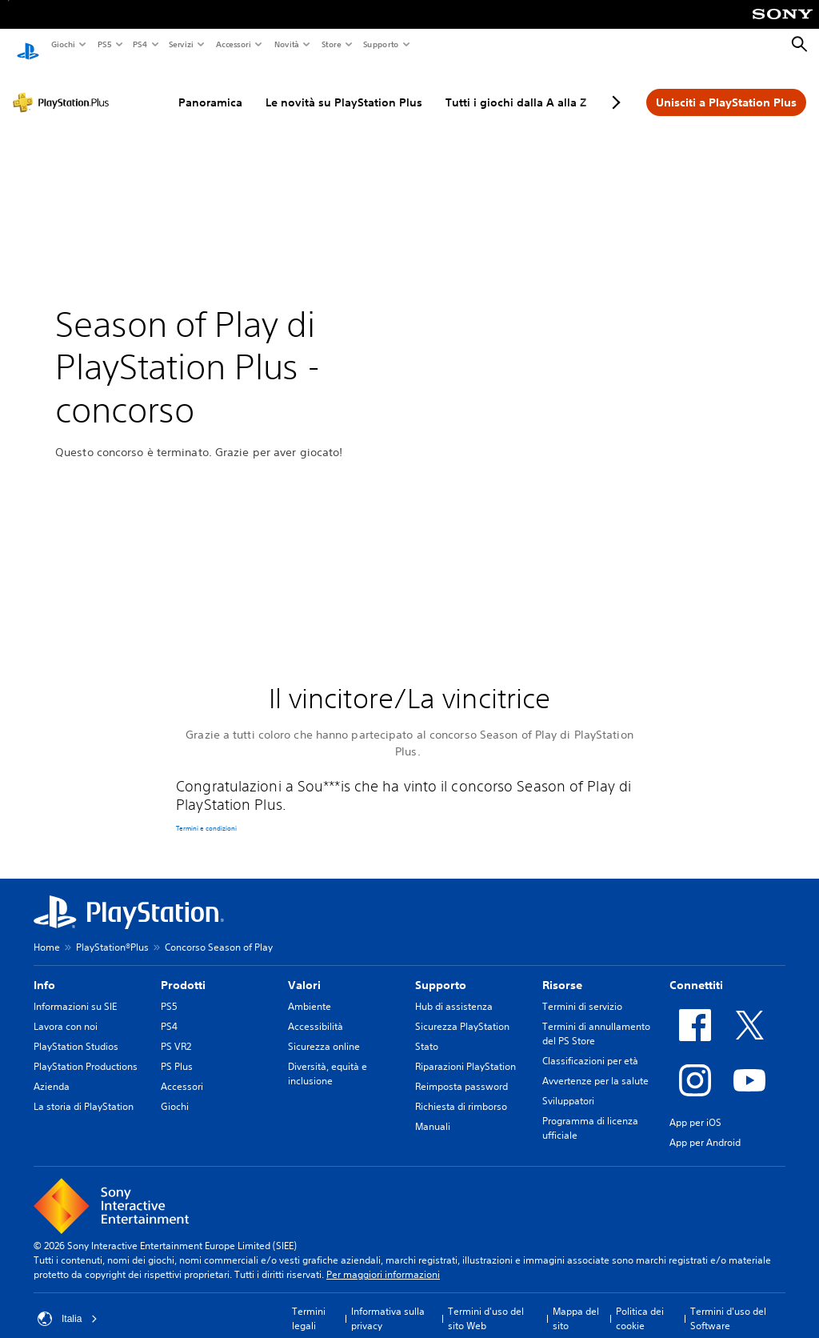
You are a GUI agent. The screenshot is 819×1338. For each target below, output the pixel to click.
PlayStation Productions (86, 1052)
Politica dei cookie (640, 1304)
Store (331, 44)
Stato (426, 1032)
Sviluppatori (568, 1086)
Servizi (180, 44)
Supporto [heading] (440, 970)
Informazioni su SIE (75, 992)
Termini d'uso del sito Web (486, 1304)
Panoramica (210, 87)
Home (47, 932)
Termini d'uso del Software (728, 1304)
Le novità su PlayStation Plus (344, 87)
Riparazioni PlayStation (465, 1052)
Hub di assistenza (454, 992)
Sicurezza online (324, 1032)
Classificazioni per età (590, 1046)
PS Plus (177, 1052)
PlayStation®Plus (112, 932)
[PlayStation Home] (28, 45)
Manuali (432, 1112)
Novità (286, 44)
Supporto (380, 44)
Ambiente (309, 992)
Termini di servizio (582, 992)
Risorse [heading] (562, 970)
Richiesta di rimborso (461, 1092)
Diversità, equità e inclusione (327, 1059)
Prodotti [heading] (183, 970)
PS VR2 (176, 1032)
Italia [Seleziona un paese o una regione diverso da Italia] (68, 1304)
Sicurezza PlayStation (462, 1012)
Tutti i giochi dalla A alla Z (515, 87)
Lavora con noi (66, 1012)
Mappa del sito (576, 1304)
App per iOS (695, 1108)
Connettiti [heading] (696, 970)
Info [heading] (44, 970)
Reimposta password (461, 1072)
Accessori (232, 44)
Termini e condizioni (206, 814)
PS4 (139, 44)
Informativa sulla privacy (388, 1304)
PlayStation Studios (76, 1032)
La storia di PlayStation (84, 1092)
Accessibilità (315, 1012)
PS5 (103, 44)
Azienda (52, 1072)
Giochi (62, 44)
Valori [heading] (304, 970)
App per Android (705, 1128)
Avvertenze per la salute (595, 1066)
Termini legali (309, 1304)
